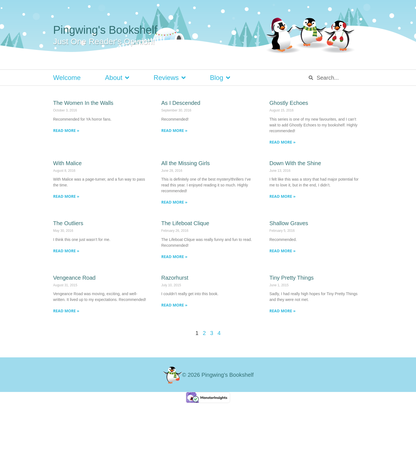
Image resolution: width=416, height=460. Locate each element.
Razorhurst (174, 278)
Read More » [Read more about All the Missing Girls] (174, 202)
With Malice (67, 163)
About (117, 77)
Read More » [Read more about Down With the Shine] (282, 196)
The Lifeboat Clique (185, 223)
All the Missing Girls (185, 163)
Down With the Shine (295, 163)
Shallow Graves (288, 223)
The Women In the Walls (83, 103)
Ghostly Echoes (288, 103)
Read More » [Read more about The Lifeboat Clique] (174, 256)
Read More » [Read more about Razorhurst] (174, 305)
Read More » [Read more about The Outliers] (66, 250)
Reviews (170, 77)
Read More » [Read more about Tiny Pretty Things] (282, 310)
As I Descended (180, 103)
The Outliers (68, 223)
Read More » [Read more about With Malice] (66, 196)
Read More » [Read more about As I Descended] (174, 130)
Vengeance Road (74, 278)
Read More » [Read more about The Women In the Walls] (66, 130)
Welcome (67, 77)
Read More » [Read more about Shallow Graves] (282, 250)
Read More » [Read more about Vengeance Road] (66, 310)
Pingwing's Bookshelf (105, 30)
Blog (220, 77)
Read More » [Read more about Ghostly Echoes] (282, 142)
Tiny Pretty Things (291, 278)
